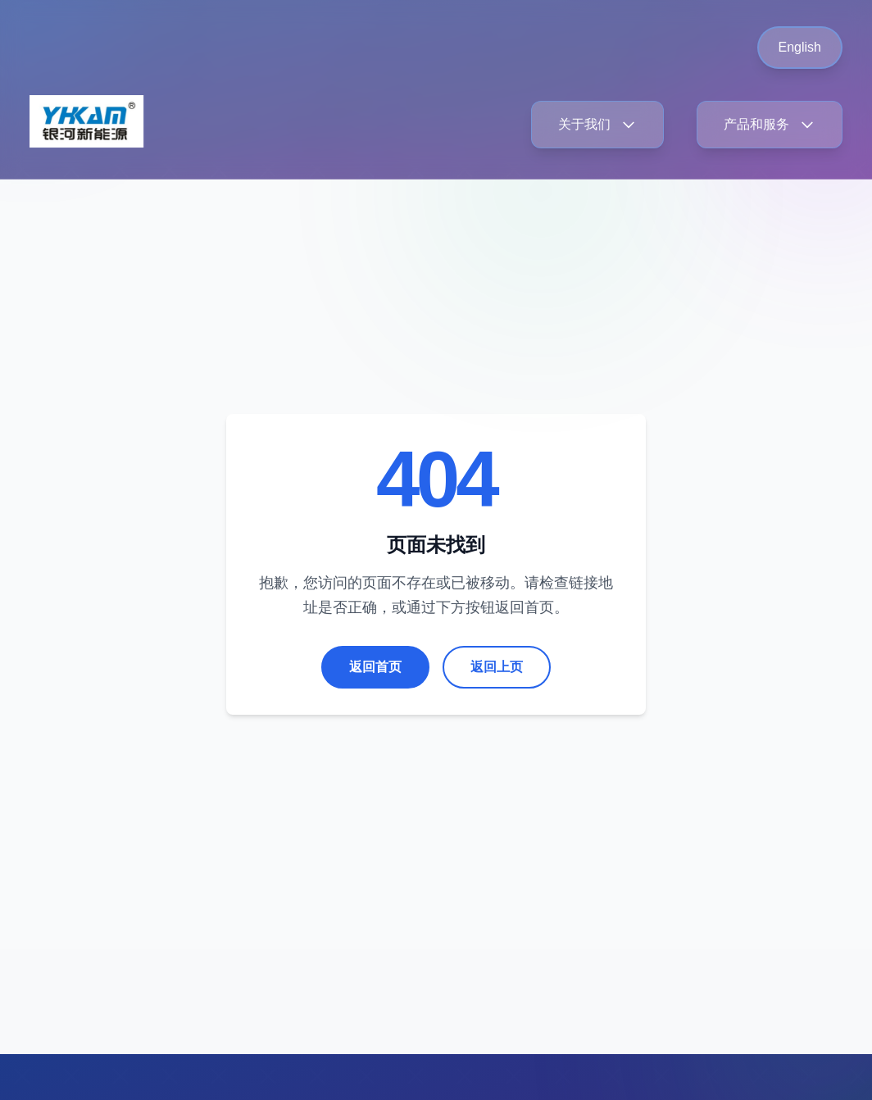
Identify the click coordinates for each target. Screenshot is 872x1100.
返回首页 (375, 667)
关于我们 (597, 124)
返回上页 (496, 667)
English (800, 47)
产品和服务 (769, 124)
